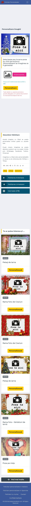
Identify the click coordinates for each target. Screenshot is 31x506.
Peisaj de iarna (9, 381)
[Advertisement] (15, 16)
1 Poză (11, 171)
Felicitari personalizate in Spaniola (15, 490)
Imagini (5, 258)
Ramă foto (18, 171)
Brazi (5, 171)
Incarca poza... (19, 75)
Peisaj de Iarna (9, 262)
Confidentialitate (15, 498)
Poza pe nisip (9, 463)
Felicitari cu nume (11, 494)
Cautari (23, 494)
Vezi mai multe (15, 479)
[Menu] (27, 2)
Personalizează (15, 270)
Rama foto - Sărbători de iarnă (14, 423)
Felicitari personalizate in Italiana (15, 487)
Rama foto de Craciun (12, 302)
